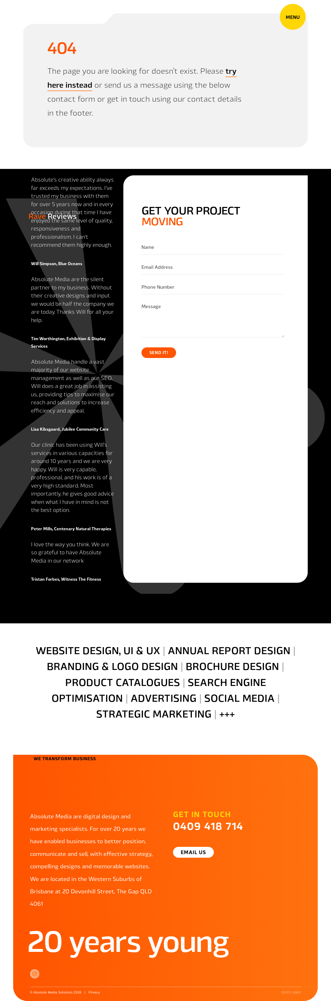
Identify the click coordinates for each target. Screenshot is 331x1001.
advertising (164, 697)
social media (239, 697)
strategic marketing (154, 713)
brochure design (232, 666)
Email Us (193, 852)
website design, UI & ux (98, 650)
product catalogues (122, 682)
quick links (291, 992)
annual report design (229, 650)
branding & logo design (112, 666)
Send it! (158, 352)
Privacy (94, 992)
